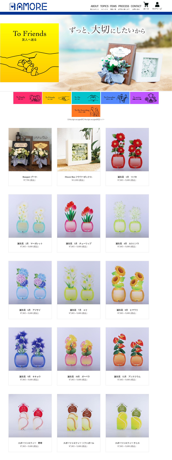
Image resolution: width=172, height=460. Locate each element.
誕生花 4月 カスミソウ (127, 243)
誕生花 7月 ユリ (78, 310)
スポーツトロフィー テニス (127, 443)
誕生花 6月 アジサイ (30, 310)
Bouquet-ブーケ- (30, 177)
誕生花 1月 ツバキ (127, 177)
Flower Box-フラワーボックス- (78, 177)
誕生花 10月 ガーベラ (79, 376)
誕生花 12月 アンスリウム (127, 376)
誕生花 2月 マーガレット (30, 243)
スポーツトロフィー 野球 (30, 443)
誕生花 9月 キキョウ (30, 376)
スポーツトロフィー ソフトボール (78, 443)
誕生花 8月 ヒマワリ (127, 310)
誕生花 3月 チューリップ (78, 243)
